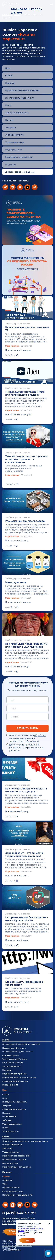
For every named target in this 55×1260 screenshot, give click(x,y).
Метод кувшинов (15, 582)
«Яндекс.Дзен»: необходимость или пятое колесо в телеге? (25, 393)
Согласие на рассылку (12, 1191)
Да (13, 12)
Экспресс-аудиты (14, 135)
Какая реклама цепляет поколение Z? (27, 329)
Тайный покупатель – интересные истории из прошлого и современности (26, 459)
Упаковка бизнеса (10, 1152)
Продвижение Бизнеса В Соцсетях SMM (21, 1044)
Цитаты (9, 120)
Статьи (9, 75)
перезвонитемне (15, 1232)
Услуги (5, 1040)
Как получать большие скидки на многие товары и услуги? (26, 790)
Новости (10, 83)
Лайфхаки (10, 127)
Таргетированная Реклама (14, 1059)
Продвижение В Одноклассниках (17, 1052)
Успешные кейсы (14, 142)
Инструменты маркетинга (19, 98)
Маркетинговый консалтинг (15, 1081)
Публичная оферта (11, 1187)
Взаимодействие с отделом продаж (19, 1077)
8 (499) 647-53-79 (19, 1213)
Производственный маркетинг (22, 90)
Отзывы (6, 1176)
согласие (19, 744)
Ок (27, 1241)
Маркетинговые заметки (18, 157)
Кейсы (5, 1136)
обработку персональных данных (27, 737)
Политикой (32, 741)
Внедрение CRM (10, 1085)
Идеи (8, 105)
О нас (4, 1184)
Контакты (6, 1172)
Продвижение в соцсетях (14, 1159)
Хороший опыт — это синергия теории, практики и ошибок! (24, 854)
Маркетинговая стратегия (14, 1074)
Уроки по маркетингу (17, 112)
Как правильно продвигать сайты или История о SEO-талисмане (26, 645)
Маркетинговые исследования (16, 1167)
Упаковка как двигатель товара (25, 521)
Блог (7, 68)
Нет (19, 12)
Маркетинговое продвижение (16, 1156)
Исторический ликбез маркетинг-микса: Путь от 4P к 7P (26, 919)
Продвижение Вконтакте (14, 1048)
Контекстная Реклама (12, 1063)
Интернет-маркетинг (12, 1145)
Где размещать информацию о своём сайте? (24, 983)
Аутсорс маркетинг (11, 1066)
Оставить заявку (27, 728)
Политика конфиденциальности (17, 1245)
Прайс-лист (7, 1180)
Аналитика (7, 1148)
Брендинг (7, 1070)
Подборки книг (13, 149)
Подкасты (10, 164)
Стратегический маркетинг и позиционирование (25, 1141)
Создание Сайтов (10, 1055)
